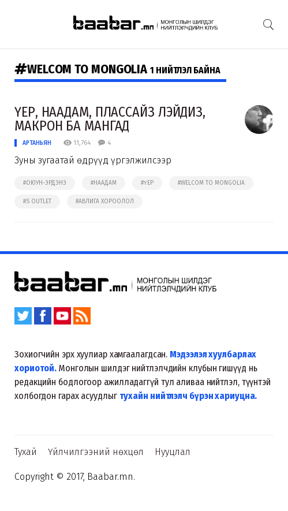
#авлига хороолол (105, 201)
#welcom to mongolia (211, 183)
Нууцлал (172, 451)
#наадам (104, 183)
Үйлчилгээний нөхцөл (96, 451)
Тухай (25, 451)
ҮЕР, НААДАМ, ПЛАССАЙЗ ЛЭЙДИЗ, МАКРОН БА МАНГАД (109, 119)
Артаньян (37, 143)
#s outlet (37, 201)
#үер (147, 183)
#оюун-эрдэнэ (44, 183)
